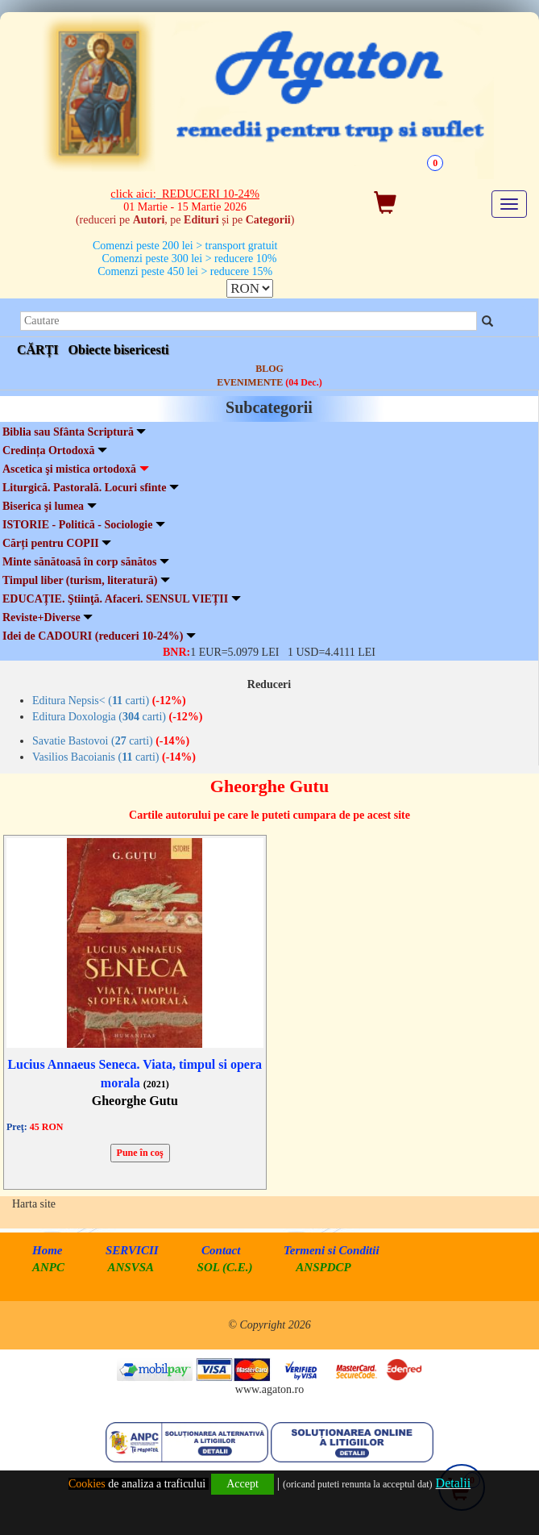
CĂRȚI (38, 350)
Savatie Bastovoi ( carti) (110, 741)
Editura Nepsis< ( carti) (109, 701)
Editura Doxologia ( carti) (117, 717)
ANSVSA (131, 1267)
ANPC (48, 1267)
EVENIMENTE (269, 382)
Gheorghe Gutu (135, 1100)
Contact (220, 1250)
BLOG (269, 368)
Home (47, 1250)
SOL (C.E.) (226, 1267)
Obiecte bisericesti (118, 350)
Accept (242, 1484)
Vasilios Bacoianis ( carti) (114, 757)
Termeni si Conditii (331, 1250)
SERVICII (132, 1250)
